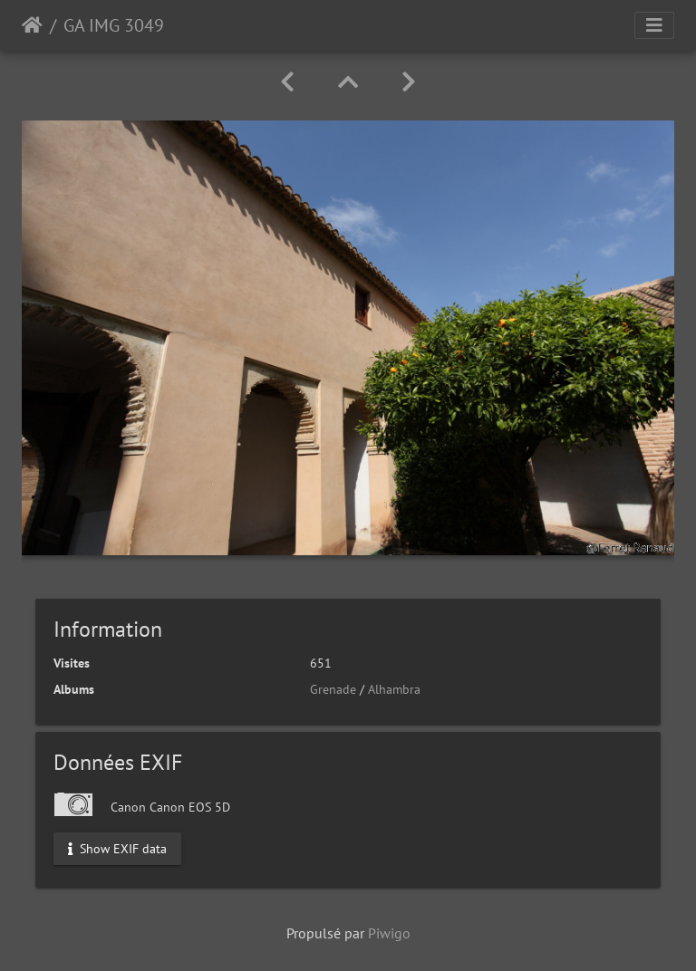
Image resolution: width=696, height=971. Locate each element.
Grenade (333, 689)
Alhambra (394, 689)
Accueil (32, 25)
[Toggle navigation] (654, 25)
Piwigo (389, 933)
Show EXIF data (117, 848)
